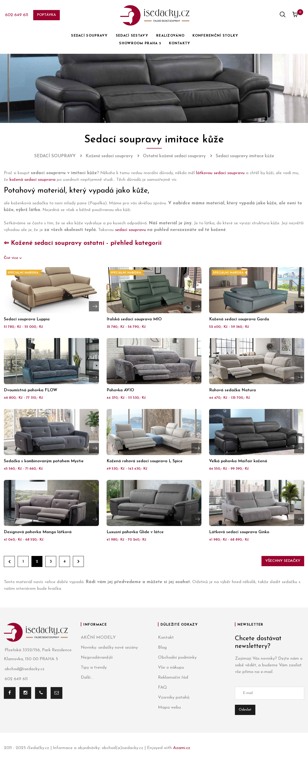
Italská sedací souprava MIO (134, 319)
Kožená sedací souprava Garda (239, 319)
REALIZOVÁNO (170, 35)
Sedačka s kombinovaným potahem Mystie (44, 461)
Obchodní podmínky (177, 657)
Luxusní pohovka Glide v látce (135, 532)
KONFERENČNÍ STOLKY (215, 35)
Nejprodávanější (97, 657)
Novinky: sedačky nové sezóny (109, 647)
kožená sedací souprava (32, 179)
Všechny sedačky (282, 561)
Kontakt (166, 637)
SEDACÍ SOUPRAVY (89, 35)
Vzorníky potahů (173, 697)
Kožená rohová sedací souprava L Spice (144, 461)
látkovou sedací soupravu (220, 173)
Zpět (9, 561)
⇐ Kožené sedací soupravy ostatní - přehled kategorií (83, 243)
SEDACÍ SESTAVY (132, 35)
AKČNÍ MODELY (98, 637)
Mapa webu (169, 707)
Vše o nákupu (171, 667)
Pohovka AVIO (120, 390)
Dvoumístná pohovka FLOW (30, 390)
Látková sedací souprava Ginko (239, 532)
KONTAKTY (179, 43)
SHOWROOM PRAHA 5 (140, 43)
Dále (78, 561)
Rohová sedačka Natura (232, 390)
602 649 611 (16, 15)
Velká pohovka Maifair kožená (238, 461)
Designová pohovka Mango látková (38, 532)
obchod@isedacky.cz (24, 669)
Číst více (11, 258)
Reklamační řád (173, 677)
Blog (162, 647)
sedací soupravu (130, 230)
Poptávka (46, 15)
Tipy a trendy (94, 667)
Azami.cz (181, 748)
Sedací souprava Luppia (27, 319)
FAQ (162, 687)
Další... (87, 677)
